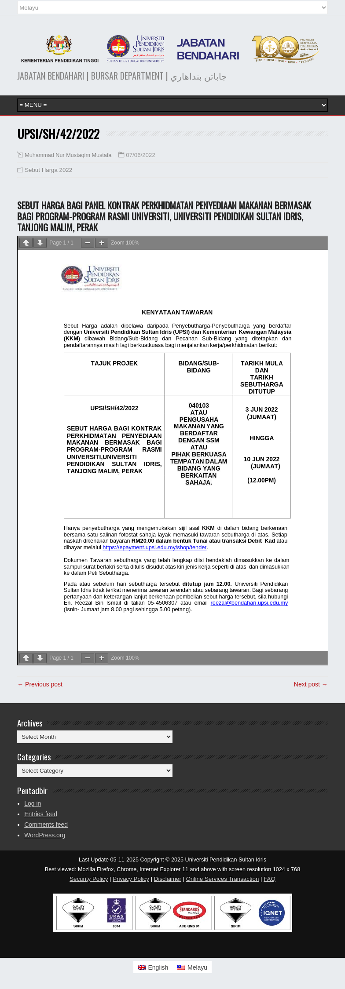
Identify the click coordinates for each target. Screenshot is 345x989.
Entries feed (40, 813)
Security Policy (89, 879)
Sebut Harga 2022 (48, 170)
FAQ (269, 879)
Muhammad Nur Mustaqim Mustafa (68, 155)
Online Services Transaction (222, 879)
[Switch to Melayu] (192, 967)
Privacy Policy (131, 879)
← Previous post (39, 684)
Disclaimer (167, 879)
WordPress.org (44, 835)
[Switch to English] (153, 967)
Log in (32, 803)
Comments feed (46, 824)
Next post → (311, 684)
